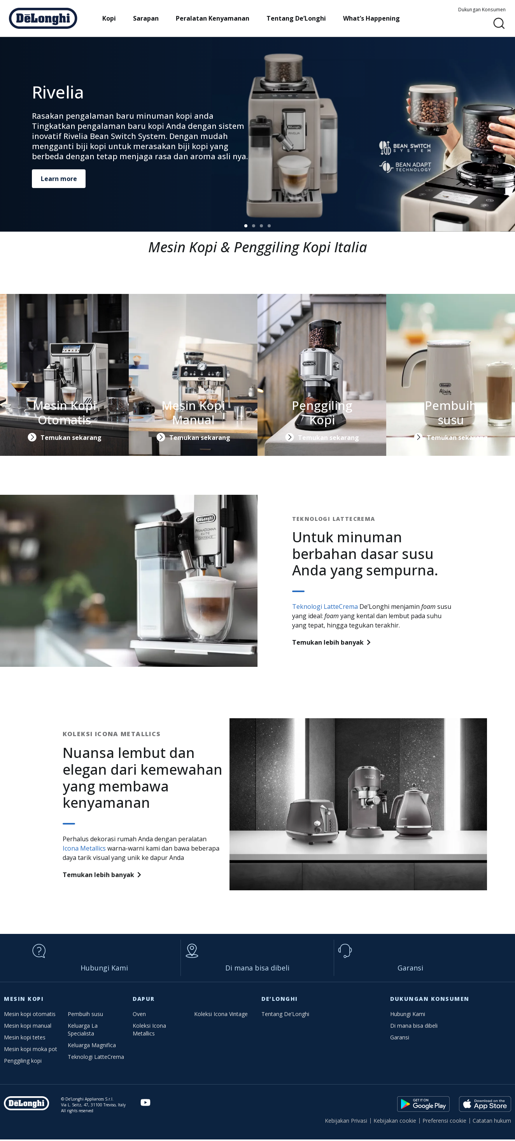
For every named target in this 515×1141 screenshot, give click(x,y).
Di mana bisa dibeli (257, 969)
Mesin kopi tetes (25, 1039)
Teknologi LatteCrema (325, 606)
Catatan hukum (492, 1122)
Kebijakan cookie (394, 1122)
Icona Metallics (84, 848)
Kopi (114, 18)
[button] (499, 23)
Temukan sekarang (71, 437)
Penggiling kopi (23, 1062)
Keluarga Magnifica (92, 1046)
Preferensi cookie (444, 1122)
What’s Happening (377, 18)
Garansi (410, 969)
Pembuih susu (85, 1015)
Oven (139, 1015)
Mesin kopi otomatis (30, 1015)
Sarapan (151, 18)
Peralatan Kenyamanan (218, 18)
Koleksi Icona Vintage (221, 1015)
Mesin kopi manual (27, 1027)
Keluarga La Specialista (83, 1031)
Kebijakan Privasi (346, 1122)
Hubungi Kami (104, 969)
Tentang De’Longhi (301, 18)
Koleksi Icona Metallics (149, 1031)
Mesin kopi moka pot (30, 1050)
